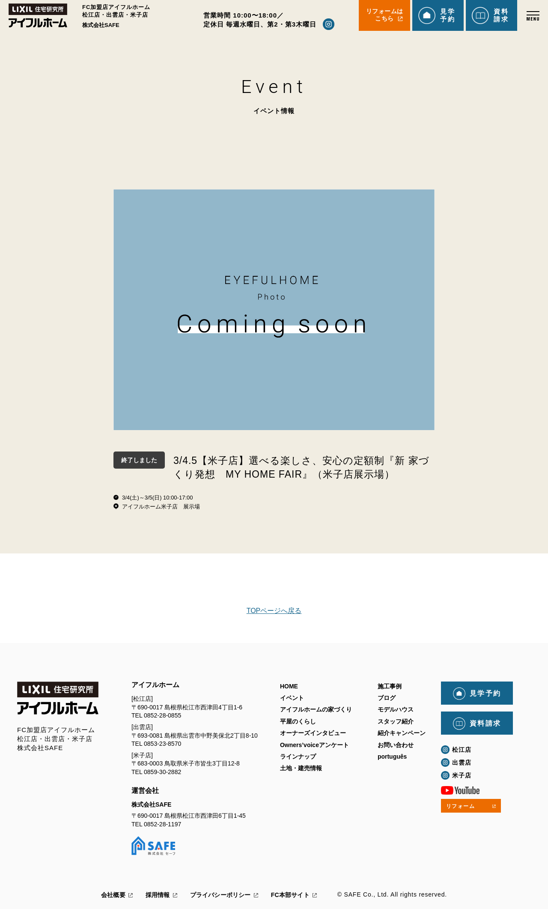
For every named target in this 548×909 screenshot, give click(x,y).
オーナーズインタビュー (313, 733)
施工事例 (390, 686)
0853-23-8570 (162, 743)
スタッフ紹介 (396, 721)
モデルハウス (396, 709)
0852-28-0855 (162, 715)
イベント (292, 698)
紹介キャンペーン (402, 733)
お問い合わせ (396, 745)
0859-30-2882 (162, 771)
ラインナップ (298, 757)
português (392, 757)
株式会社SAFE (151, 804)
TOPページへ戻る (274, 610)
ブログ (387, 698)
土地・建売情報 (301, 768)
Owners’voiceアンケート (314, 745)
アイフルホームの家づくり (316, 709)
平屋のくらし (298, 721)
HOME (289, 686)
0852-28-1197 (162, 824)
